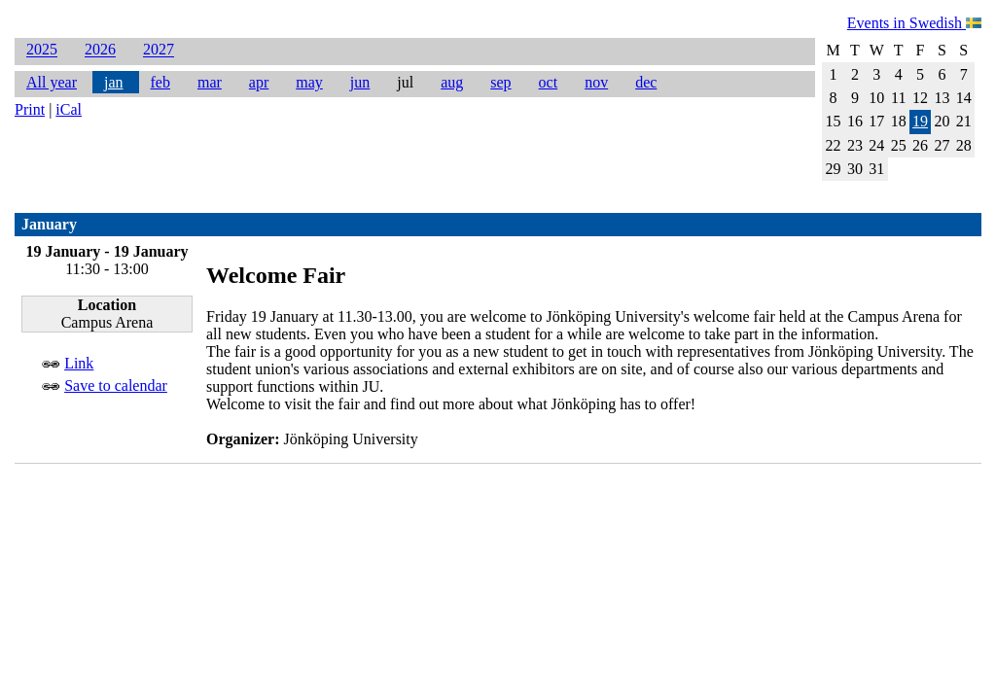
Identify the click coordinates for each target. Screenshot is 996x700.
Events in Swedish (914, 23)
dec (646, 82)
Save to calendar (115, 385)
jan (114, 82)
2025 (41, 50)
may (309, 82)
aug (452, 82)
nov (596, 82)
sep (500, 82)
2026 (100, 50)
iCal (68, 109)
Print (30, 109)
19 (920, 121)
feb (160, 82)
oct (548, 82)
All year (51, 82)
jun (360, 82)
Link (78, 363)
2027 (158, 50)
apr (258, 82)
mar (209, 82)
